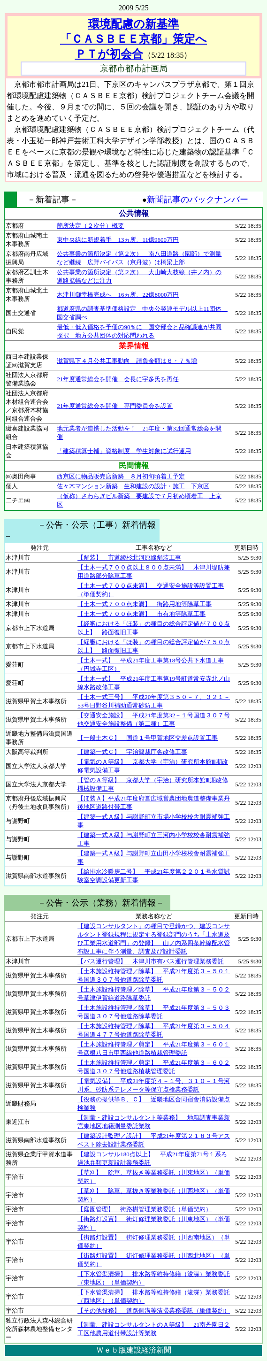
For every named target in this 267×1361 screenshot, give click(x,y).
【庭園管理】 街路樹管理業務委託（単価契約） (144, 1209)
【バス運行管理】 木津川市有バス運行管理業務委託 (150, 961)
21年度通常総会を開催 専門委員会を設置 (115, 405)
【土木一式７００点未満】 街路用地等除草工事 (144, 603)
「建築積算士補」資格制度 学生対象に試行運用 (124, 450)
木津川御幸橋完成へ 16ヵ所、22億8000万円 (118, 294)
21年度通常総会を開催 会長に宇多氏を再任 (118, 379)
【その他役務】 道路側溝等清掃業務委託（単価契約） (153, 1310)
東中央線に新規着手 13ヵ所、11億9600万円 (118, 239)
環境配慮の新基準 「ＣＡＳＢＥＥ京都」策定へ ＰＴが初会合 (133, 39)
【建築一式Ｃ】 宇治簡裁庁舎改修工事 (132, 751)
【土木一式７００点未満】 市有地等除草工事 (141, 613)
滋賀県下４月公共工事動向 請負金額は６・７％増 (127, 360)
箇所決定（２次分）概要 (90, 225)
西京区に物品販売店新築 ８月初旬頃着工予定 (121, 476)
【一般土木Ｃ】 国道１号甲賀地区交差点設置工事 (147, 737)
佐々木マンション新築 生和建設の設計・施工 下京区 (133, 486)
